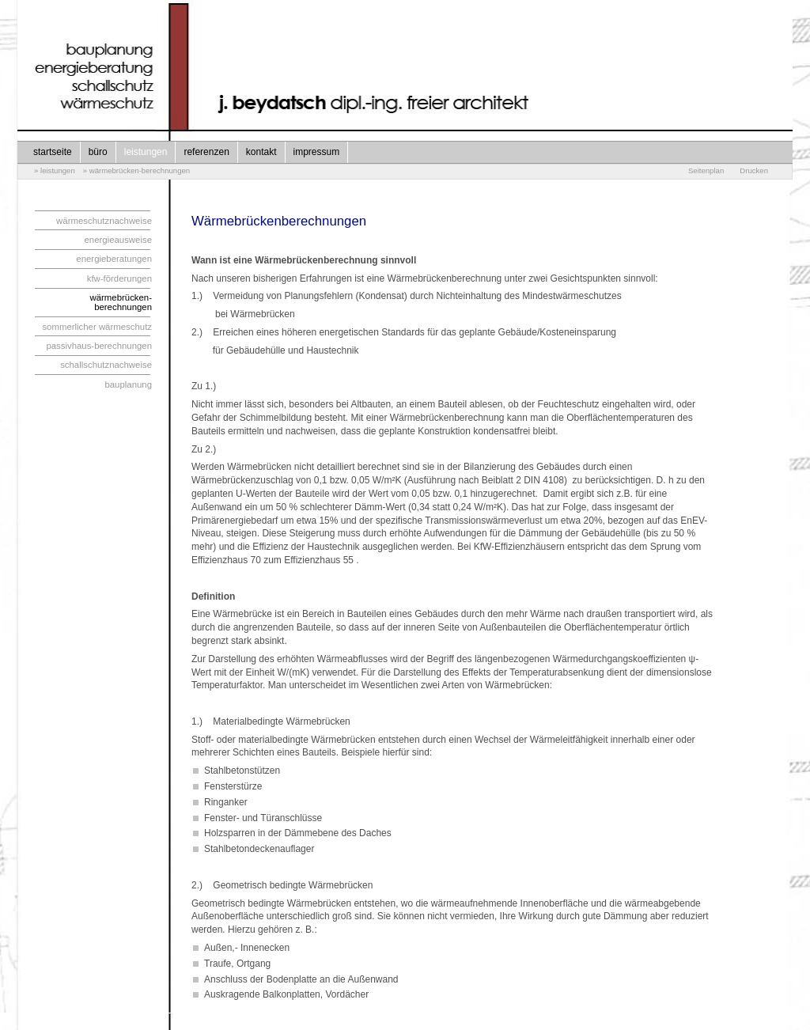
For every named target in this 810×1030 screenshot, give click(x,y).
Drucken (754, 170)
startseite (52, 151)
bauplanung (128, 384)
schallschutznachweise (106, 364)
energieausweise (119, 239)
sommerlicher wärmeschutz (97, 326)
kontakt (261, 151)
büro (98, 151)
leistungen (146, 151)
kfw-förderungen (119, 278)
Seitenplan (706, 170)
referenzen (206, 151)
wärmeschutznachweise (104, 220)
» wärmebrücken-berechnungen (136, 170)
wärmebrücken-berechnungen (121, 302)
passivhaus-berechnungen (99, 345)
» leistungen (54, 170)
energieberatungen (114, 258)
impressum (316, 151)
